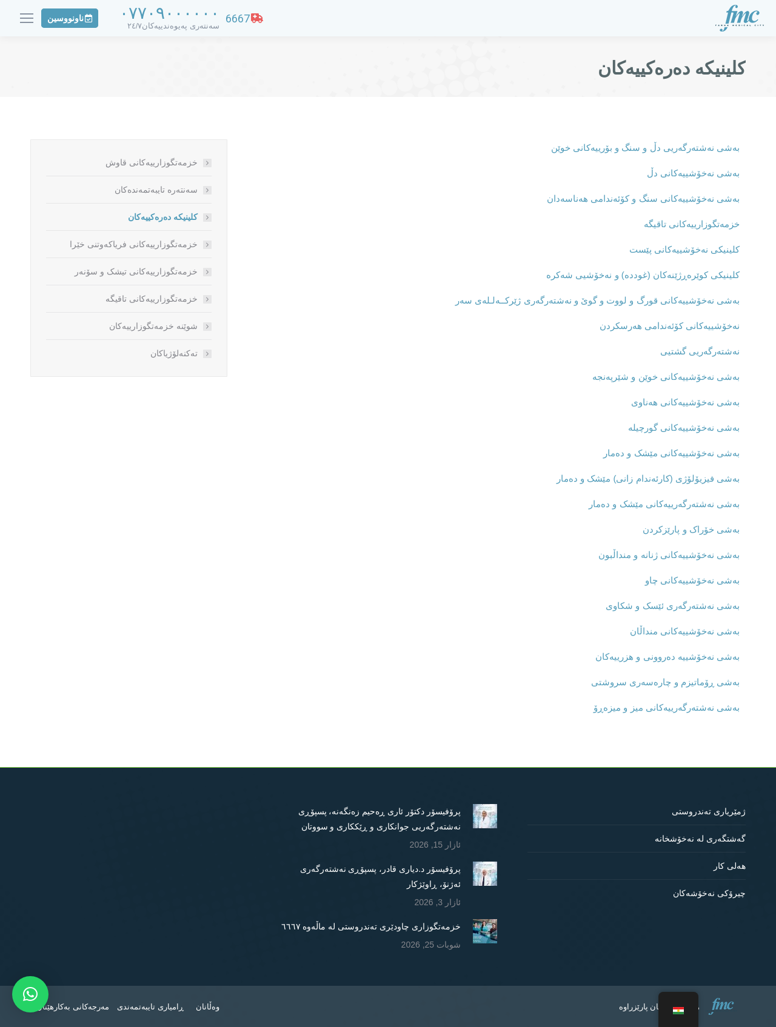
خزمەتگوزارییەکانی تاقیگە (692, 224)
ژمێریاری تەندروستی (709, 811)
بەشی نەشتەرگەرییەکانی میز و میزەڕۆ (667, 707)
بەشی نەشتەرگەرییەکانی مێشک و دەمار (664, 504)
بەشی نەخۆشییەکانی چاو (692, 580)
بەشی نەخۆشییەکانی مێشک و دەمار (671, 453)
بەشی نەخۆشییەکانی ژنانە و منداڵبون (669, 555)
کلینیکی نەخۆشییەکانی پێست (684, 249)
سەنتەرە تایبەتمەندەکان (156, 189)
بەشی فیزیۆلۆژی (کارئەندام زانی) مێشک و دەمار (648, 478)
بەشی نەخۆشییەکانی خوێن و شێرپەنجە (666, 376)
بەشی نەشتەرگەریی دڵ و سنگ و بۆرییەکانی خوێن (645, 147)
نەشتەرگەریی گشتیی (700, 351)
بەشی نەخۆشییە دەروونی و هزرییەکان (667, 656)
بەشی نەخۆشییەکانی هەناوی (685, 402)
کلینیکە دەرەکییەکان (163, 217)
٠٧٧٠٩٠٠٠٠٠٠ (169, 13)
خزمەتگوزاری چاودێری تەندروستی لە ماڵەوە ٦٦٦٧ (371, 926)
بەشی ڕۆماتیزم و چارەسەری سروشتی (665, 682)
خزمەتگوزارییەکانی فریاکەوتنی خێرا (134, 244)
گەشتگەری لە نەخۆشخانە (700, 838)
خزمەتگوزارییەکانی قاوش (151, 162)
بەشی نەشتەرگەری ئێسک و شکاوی (673, 605)
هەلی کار (730, 866)
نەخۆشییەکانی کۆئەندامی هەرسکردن (670, 326)
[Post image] (485, 816)
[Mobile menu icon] (26, 18)
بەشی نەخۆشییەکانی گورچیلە (684, 427)
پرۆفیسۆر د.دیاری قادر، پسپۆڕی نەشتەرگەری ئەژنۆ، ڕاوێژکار (380, 876)
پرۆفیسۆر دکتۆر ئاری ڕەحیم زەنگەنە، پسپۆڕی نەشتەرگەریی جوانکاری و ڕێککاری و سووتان (379, 818)
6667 (244, 18)
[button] (30, 994)
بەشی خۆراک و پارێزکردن (691, 529)
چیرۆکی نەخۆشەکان (709, 893)
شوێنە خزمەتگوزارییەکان (153, 326)
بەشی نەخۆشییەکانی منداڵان (685, 631)
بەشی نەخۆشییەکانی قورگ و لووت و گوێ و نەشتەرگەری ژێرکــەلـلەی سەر (597, 300)
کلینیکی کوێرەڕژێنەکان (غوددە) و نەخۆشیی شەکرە (643, 275)
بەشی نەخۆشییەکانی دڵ (693, 173)
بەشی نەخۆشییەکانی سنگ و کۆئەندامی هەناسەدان (643, 198)
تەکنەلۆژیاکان (174, 353)
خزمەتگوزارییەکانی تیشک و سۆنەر (136, 271)
